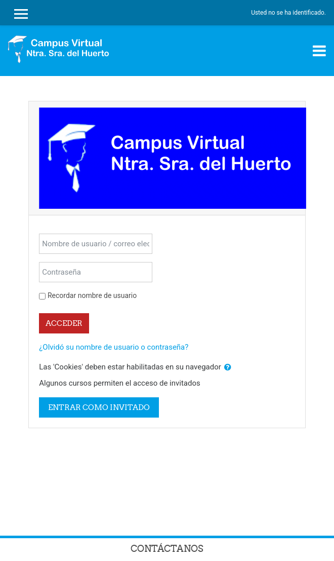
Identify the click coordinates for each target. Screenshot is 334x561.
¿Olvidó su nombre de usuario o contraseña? (113, 347)
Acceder (64, 323)
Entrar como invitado (99, 407)
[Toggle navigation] (319, 51)
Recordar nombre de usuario (92, 295)
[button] (227, 367)
